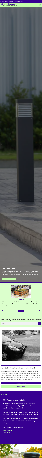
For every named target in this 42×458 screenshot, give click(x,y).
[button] (40, 5)
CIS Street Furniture (9, 4)
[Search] (39, 323)
